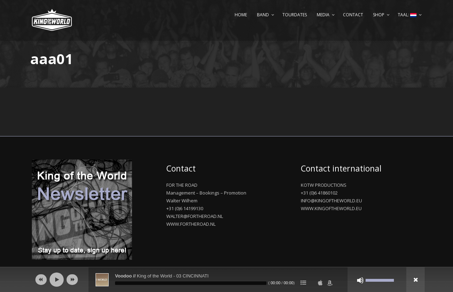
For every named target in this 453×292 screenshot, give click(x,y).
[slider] (190, 283)
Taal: (407, 15)
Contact (353, 15)
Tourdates (294, 15)
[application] (226, 279)
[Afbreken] (360, 280)
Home (241, 15)
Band (263, 15)
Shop (378, 15)
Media (323, 15)
